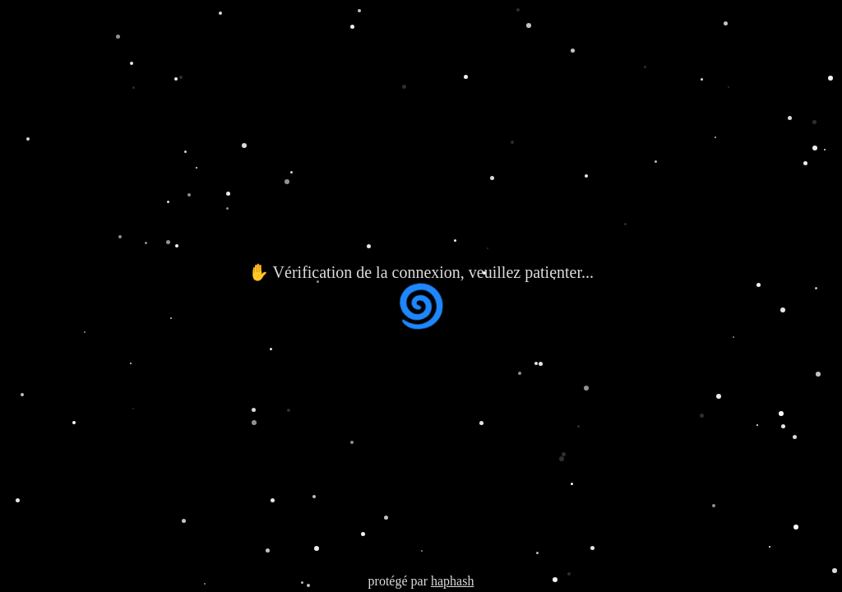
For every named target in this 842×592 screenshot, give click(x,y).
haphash (452, 581)
